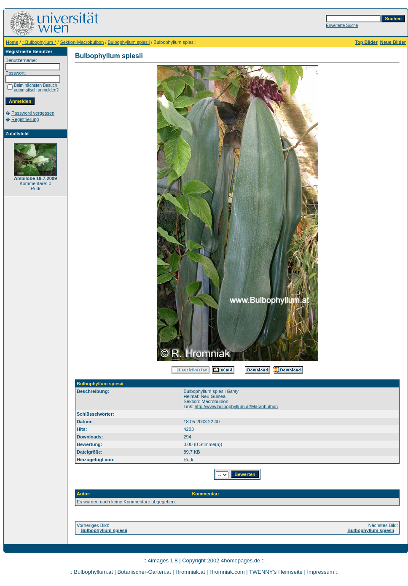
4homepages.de (240, 560)
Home (12, 42)
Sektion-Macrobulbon (82, 42)
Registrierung (25, 119)
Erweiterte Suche (342, 25)
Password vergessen (32, 113)
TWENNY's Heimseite (276, 572)
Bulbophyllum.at (93, 572)
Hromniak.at (190, 572)
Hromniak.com (227, 572)
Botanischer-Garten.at (144, 572)
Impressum (320, 572)
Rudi (188, 459)
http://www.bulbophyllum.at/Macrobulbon (236, 406)
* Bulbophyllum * (39, 42)
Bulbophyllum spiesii (129, 42)
